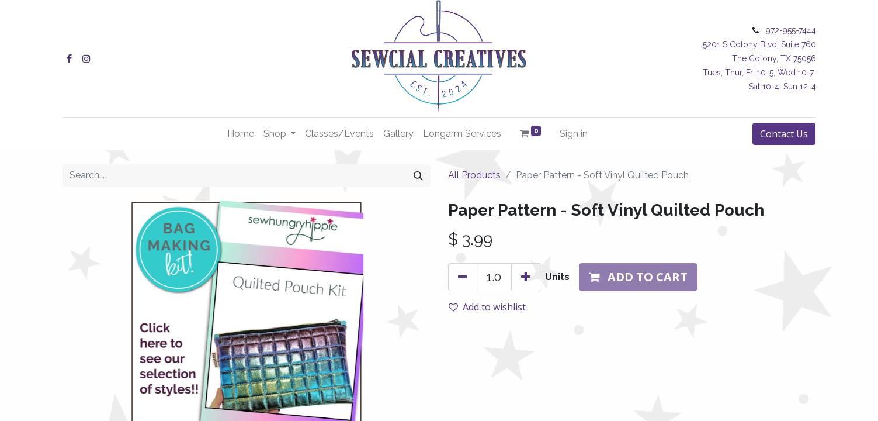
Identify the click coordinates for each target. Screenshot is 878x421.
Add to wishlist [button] (487, 307)
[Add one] (525, 277)
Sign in (574, 133)
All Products (474, 175)
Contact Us (784, 133)
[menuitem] (241, 134)
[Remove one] (462, 277)
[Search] (418, 175)
